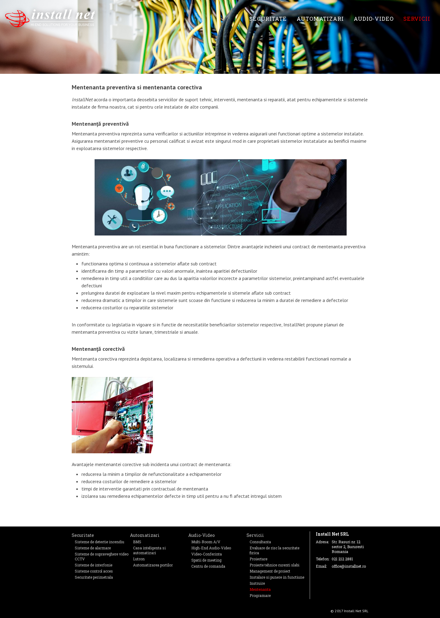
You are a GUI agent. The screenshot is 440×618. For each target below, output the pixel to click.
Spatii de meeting (206, 560)
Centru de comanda (208, 566)
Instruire (257, 583)
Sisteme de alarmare (93, 547)
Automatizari (320, 18)
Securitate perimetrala (94, 577)
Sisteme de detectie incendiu (99, 541)
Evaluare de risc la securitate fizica (274, 550)
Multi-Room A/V (205, 541)
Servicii (416, 18)
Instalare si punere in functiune (277, 577)
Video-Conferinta (206, 554)
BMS (137, 541)
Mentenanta (260, 589)
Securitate (268, 18)
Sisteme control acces (94, 571)
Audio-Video (374, 18)
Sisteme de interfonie (93, 564)
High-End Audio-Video (211, 547)
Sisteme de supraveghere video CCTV (101, 556)
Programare (260, 595)
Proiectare (258, 558)
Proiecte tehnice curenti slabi (274, 564)
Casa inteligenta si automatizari (149, 550)
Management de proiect (270, 571)
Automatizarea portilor (153, 564)
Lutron (139, 558)
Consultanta (260, 541)
